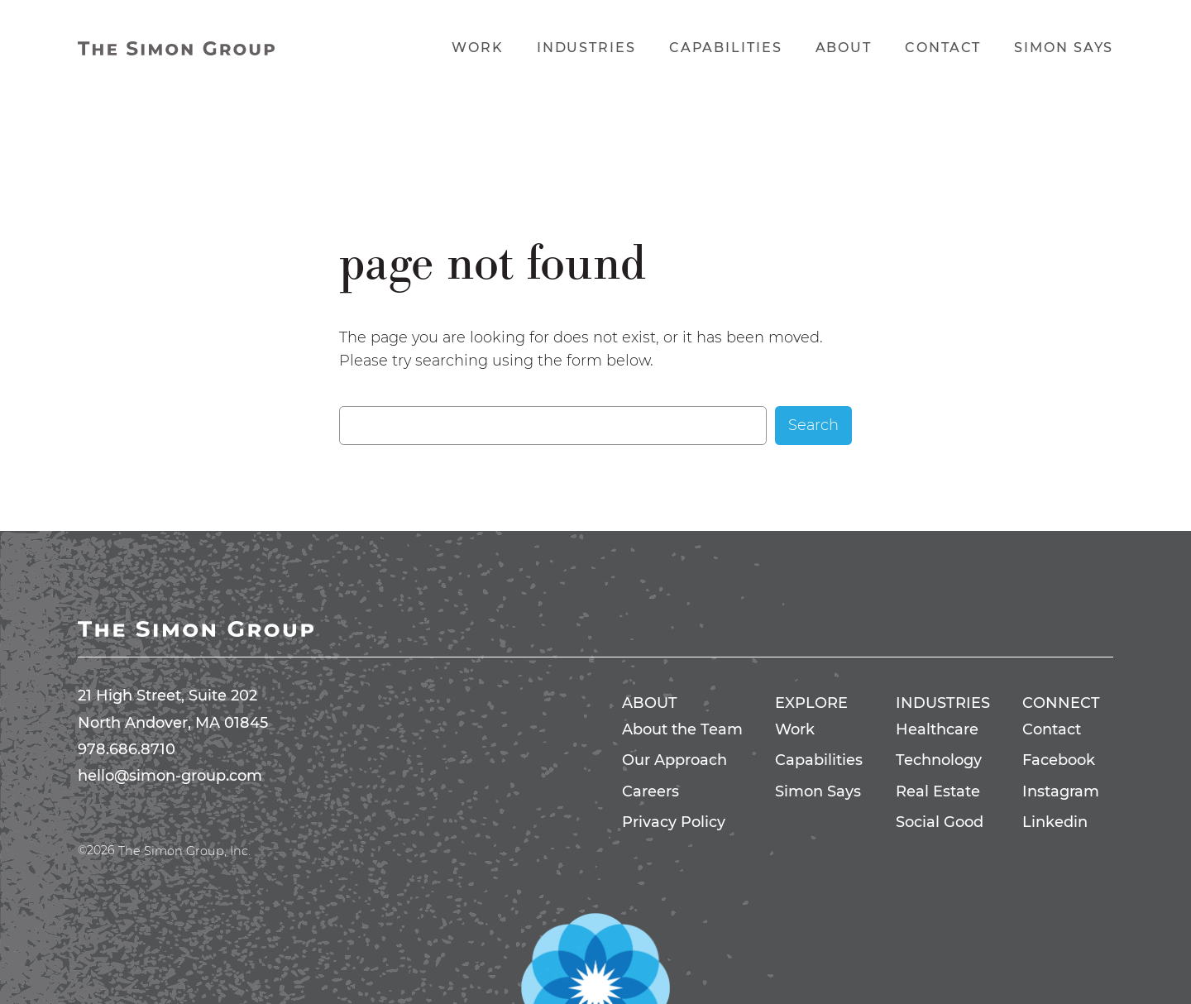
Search (813, 424)
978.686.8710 (126, 749)
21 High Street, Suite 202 (167, 695)
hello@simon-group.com (170, 775)
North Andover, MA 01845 (173, 722)
